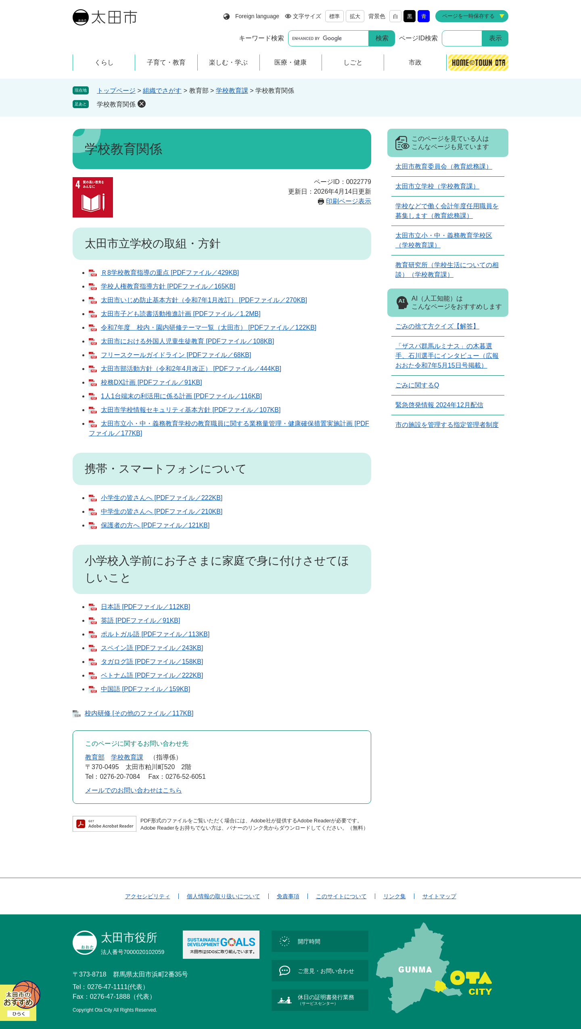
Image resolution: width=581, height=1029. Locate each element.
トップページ (116, 90)
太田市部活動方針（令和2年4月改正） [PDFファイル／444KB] (191, 368)
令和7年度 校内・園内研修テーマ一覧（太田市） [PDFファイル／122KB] (208, 327)
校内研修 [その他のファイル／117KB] (139, 713)
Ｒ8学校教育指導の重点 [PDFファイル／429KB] (170, 272)
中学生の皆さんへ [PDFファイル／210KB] (161, 511)
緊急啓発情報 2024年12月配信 (439, 405)
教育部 (94, 757)
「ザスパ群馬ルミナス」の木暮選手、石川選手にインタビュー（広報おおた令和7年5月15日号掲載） (447, 356)
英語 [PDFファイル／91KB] (140, 620)
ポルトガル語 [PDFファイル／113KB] (155, 634)
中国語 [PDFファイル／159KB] (145, 689)
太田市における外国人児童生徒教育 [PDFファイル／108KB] (187, 341)
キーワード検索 (261, 38)
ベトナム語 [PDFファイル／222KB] (152, 675)
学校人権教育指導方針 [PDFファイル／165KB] (168, 286)
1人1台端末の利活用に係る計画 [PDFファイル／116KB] (181, 396)
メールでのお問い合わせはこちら (133, 790)
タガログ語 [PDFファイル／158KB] (152, 661)
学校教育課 (232, 90)
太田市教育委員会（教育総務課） (443, 166)
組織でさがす (162, 90)
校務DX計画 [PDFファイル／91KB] (151, 382)
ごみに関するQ (417, 385)
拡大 (355, 16)
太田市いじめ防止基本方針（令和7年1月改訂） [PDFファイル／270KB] (204, 300)
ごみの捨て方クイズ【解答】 (437, 326)
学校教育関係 (116, 104)
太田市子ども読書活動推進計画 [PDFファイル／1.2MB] (181, 313)
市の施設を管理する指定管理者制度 (447, 424)
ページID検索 (418, 38)
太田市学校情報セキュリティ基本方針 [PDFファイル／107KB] (190, 409)
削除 (142, 104)
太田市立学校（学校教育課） (437, 186)
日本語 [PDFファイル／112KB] (145, 606)
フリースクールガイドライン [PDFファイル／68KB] (176, 354)
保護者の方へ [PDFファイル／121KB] (155, 525)
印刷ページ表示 (348, 201)
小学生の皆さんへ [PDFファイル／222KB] (161, 497)
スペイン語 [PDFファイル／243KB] (152, 647)
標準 (334, 16)
